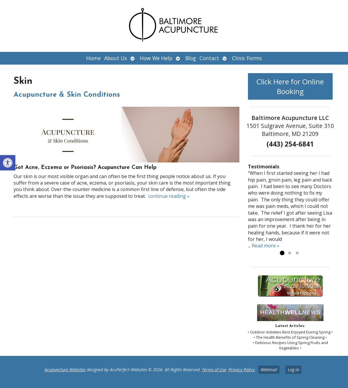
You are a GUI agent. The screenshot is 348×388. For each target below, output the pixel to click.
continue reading (168, 196)
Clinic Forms (247, 58)
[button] (7, 162)
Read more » (265, 245)
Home (93, 58)
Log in (293, 369)
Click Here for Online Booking (290, 86)
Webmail (269, 369)
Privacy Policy (241, 369)
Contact (209, 58)
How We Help (156, 58)
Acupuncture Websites (65, 369)
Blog (190, 58)
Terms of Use (214, 369)
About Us (115, 58)
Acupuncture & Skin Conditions (67, 94)
